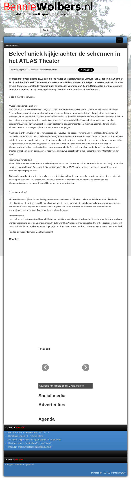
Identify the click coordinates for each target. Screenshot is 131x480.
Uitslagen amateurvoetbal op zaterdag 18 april (30, 447)
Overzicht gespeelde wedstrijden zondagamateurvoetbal (35, 439)
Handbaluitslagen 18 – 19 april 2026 (25, 436)
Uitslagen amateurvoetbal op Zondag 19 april (29, 443)
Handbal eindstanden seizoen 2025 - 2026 (28, 432)
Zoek (45, 30)
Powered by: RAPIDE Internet (104, 473)
